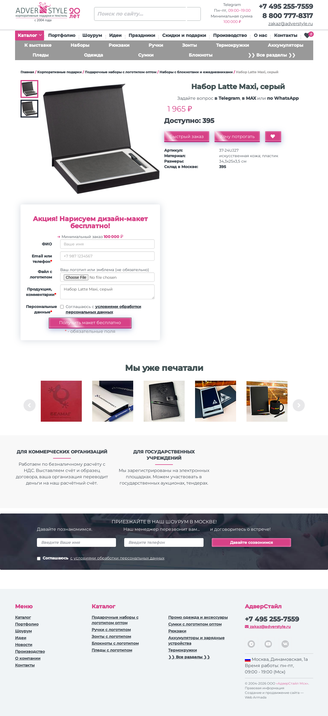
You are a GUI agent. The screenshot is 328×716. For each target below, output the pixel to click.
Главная (27, 72)
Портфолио (61, 35)
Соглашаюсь (100, 558)
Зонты (189, 45)
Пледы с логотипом (112, 650)
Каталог (30, 35)
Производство (230, 35)
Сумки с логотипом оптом (195, 624)
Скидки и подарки (184, 35)
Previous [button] (30, 405)
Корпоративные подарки (59, 72)
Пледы (41, 55)
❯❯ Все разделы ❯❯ (271, 55)
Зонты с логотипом (111, 636)
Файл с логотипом (41, 274)
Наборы (80, 45)
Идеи (115, 35)
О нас (260, 35)
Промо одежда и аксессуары (198, 617)
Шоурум (92, 35)
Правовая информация (264, 688)
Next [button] (299, 405)
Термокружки (232, 45)
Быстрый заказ (187, 136)
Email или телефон (42, 259)
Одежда (93, 55)
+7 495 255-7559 (286, 6)
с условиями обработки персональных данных (117, 558)
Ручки (156, 45)
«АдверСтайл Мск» (292, 683)
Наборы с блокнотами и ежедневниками (196, 72)
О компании (27, 658)
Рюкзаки (119, 45)
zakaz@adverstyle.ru (290, 23)
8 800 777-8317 (287, 16)
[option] (61, 405)
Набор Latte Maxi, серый (107, 291)
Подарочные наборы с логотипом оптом (120, 72)
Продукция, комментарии (41, 292)
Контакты (285, 35)
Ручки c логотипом (111, 629)
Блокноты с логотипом (115, 643)
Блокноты (201, 55)
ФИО (47, 244)
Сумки (145, 55)
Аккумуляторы (285, 45)
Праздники (142, 35)
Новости (23, 644)
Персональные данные (41, 309)
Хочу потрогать (237, 136)
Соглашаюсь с (103, 309)
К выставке (37, 45)
